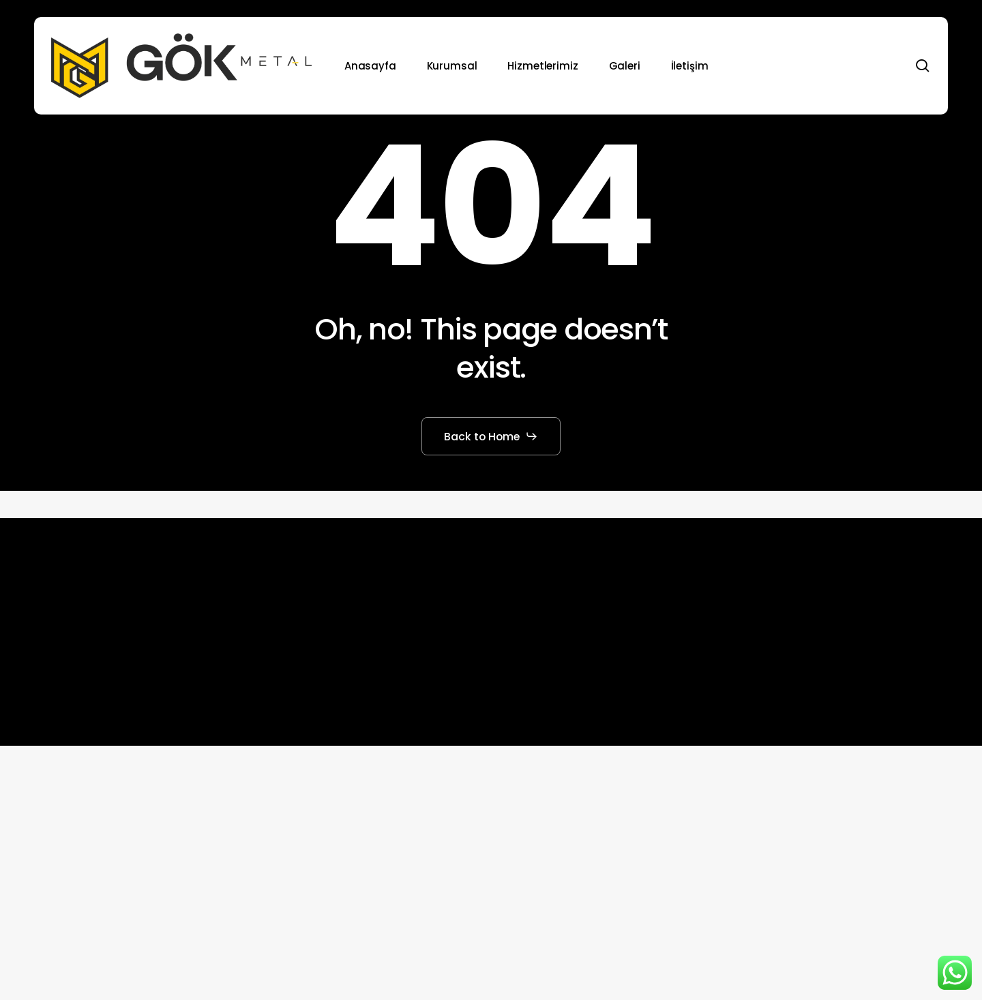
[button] (491, 436)
